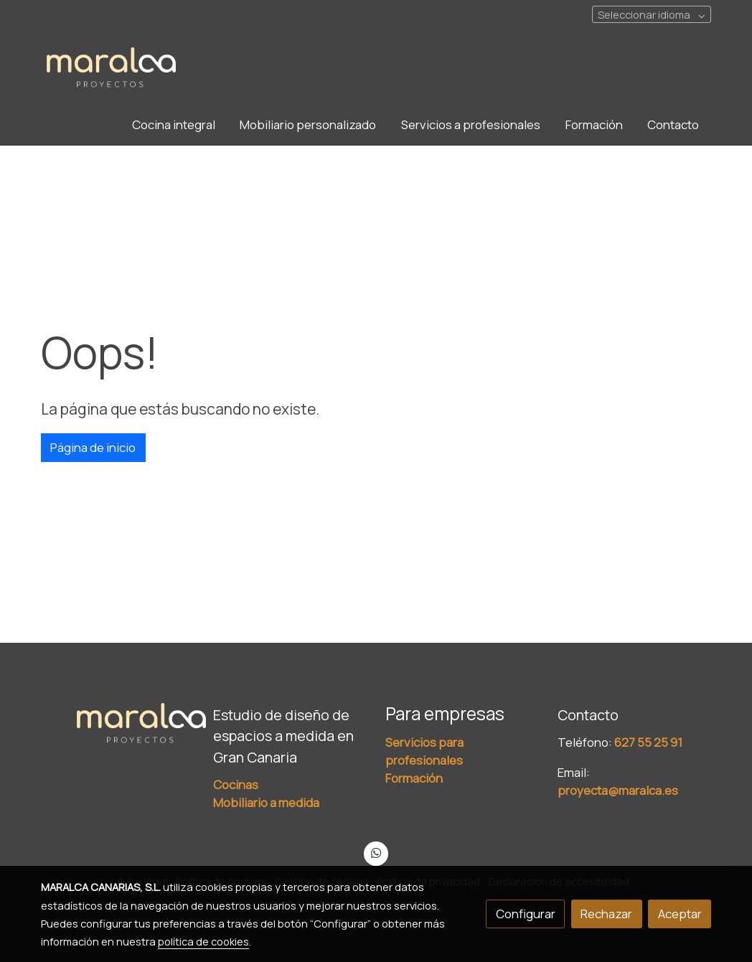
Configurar (525, 913)
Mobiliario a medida (266, 802)
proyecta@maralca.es (618, 790)
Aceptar (680, 913)
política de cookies (203, 941)
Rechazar (606, 913)
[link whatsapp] (376, 852)
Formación (414, 778)
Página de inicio (93, 447)
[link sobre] (118, 724)
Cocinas (235, 784)
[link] (111, 68)
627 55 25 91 (648, 742)
